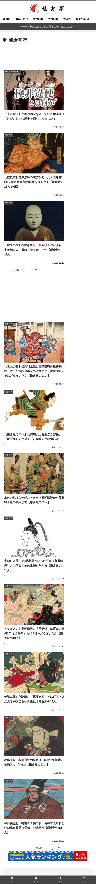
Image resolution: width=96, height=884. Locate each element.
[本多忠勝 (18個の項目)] (11, 813)
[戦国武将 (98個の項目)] (43, 773)
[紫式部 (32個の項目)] (9, 796)
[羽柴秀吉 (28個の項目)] (23, 796)
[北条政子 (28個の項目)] (39, 796)
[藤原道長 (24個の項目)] (85, 796)
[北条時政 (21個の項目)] (70, 802)
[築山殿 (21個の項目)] (55, 802)
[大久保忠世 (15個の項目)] (85, 819)
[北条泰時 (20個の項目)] (10, 807)
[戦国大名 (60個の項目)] (43, 779)
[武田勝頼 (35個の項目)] (57, 790)
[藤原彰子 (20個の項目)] (85, 802)
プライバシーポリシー (78, 868)
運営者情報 (48, 868)
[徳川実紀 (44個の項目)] (11, 785)
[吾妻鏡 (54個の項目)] (58, 779)
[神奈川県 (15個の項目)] (10, 824)
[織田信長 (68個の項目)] (10, 779)
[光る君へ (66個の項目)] (26, 779)
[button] (90, 559)
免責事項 (48, 873)
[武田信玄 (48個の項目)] (73, 779)
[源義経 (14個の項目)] (17, 830)
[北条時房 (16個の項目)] (40, 819)
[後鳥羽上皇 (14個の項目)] (84, 824)
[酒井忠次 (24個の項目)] (70, 796)
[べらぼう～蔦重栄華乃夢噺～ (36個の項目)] (20, 790)
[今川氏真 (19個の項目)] (53, 807)
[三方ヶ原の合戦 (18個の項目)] (31, 813)
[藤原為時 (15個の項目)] (69, 819)
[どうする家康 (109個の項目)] (26, 773)
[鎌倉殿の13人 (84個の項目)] (69, 773)
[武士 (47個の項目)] (87, 779)
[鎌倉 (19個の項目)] (88, 807)
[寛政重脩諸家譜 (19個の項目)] (71, 807)
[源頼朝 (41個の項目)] (67, 785)
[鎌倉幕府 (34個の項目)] (73, 790)
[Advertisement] (48, 54)
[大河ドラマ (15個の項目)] (40, 824)
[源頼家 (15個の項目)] (24, 824)
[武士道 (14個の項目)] (78, 830)
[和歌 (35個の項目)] (43, 790)
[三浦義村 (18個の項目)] (68, 813)
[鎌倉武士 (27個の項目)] (54, 796)
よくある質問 (48, 863)
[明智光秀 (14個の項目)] (68, 824)
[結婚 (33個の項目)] (87, 790)
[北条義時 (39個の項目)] (84, 785)
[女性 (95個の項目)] (55, 773)
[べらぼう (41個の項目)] (51, 785)
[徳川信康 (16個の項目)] (10, 819)
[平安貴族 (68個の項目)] (86, 773)
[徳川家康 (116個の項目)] (10, 773)
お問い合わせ (18, 868)
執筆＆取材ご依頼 (78, 863)
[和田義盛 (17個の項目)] (85, 813)
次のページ (48, 464)
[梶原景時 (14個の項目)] (48, 830)
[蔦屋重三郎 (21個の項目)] (26, 802)
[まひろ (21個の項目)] (42, 802)
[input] (48, 559)
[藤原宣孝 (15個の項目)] (54, 819)
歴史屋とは (18, 863)
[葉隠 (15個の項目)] (54, 824)
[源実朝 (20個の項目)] (24, 807)
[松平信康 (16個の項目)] (25, 819)
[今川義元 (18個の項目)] (51, 813)
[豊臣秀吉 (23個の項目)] (10, 802)
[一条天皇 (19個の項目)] (38, 807)
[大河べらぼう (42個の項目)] (31, 785)
